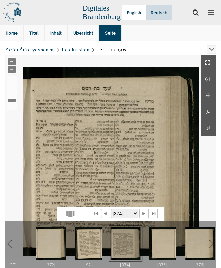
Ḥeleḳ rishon (75, 49)
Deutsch (159, 12)
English (134, 12)
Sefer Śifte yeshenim (30, 49)
